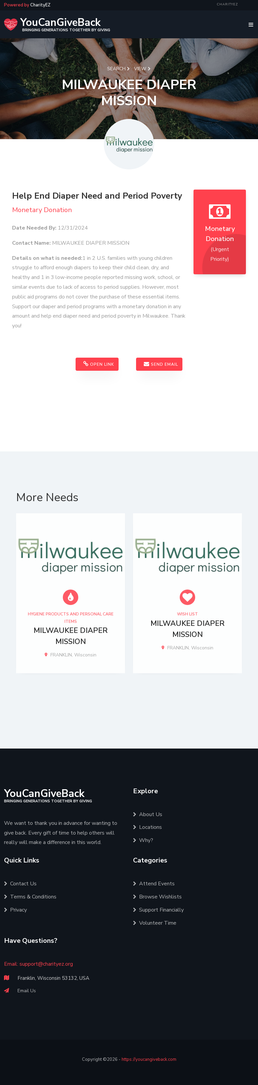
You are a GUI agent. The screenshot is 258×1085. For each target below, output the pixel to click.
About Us (147, 814)
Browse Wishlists (157, 896)
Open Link (98, 365)
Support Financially (158, 910)
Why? (143, 840)
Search (118, 69)
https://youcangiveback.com (149, 1059)
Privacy (15, 910)
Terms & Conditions (30, 896)
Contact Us (20, 883)
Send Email (161, 365)
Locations (147, 827)
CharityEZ (227, 4)
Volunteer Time (154, 923)
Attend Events (154, 883)
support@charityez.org (46, 964)
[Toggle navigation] (249, 25)
